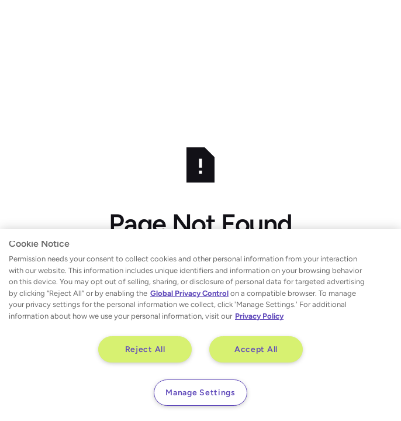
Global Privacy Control (189, 293)
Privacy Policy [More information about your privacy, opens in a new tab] (259, 316)
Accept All (256, 349)
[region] (200, 325)
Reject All (145, 349)
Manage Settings (200, 392)
